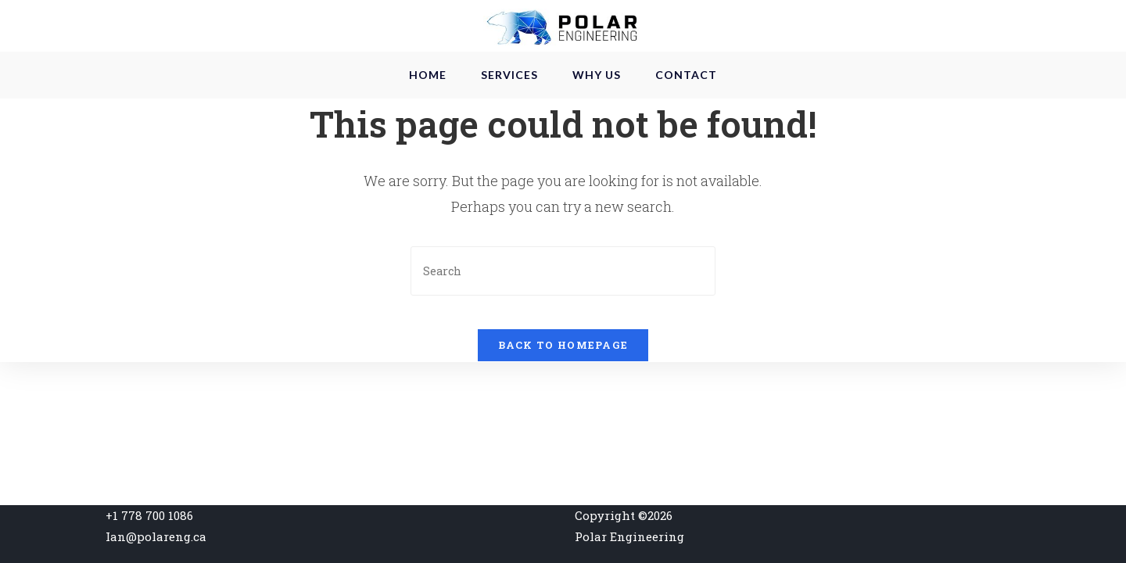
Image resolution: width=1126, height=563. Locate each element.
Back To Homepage (563, 395)
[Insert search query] (563, 307)
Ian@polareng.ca (156, 536)
